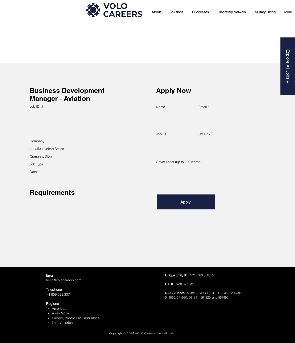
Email (202, 107)
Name (160, 107)
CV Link (204, 134)
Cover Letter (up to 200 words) (178, 161)
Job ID (161, 134)
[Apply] (186, 201)
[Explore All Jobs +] (287, 66)
